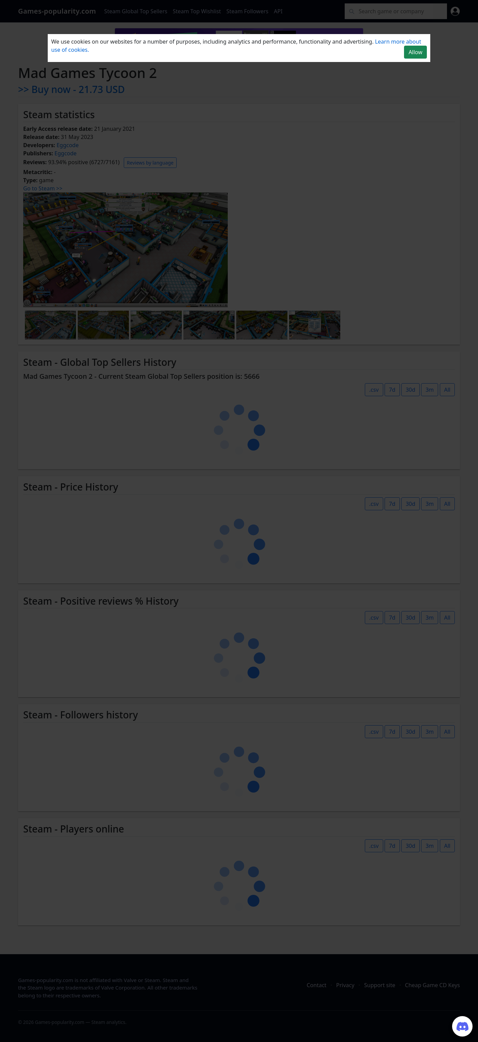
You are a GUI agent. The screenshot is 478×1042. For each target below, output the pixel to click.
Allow (415, 52)
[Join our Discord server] (462, 1026)
